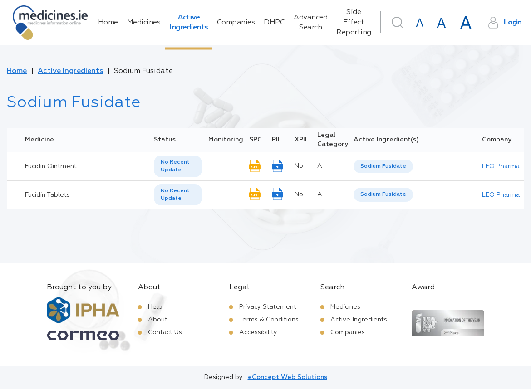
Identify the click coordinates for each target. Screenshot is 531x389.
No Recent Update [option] (175, 166)
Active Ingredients (188, 22)
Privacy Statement (267, 307)
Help (155, 307)
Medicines (144, 22)
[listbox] (178, 166)
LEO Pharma (501, 166)
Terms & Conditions (269, 319)
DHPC (274, 22)
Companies (236, 22)
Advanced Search (310, 22)
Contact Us (165, 332)
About (157, 319)
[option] (383, 167)
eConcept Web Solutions (287, 377)
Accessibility (258, 332)
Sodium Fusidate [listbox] (383, 166)
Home (108, 22)
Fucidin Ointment (51, 166)
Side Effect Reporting (353, 22)
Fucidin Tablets (47, 195)
